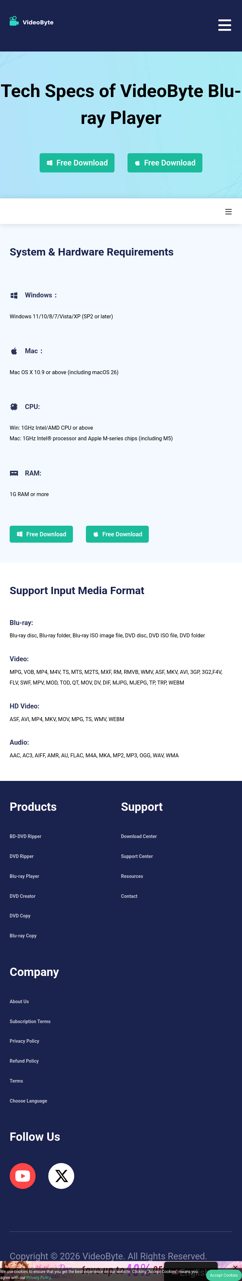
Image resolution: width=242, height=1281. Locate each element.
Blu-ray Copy (23, 935)
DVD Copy (20, 915)
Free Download (77, 162)
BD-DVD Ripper (25, 836)
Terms (16, 1081)
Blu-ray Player (24, 876)
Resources (132, 876)
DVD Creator (22, 896)
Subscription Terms (30, 1021)
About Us (19, 1001)
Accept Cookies (224, 1275)
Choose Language (28, 1101)
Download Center (139, 836)
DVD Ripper (22, 856)
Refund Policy (24, 1061)
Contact (129, 896)
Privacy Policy (24, 1041)
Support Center (137, 856)
